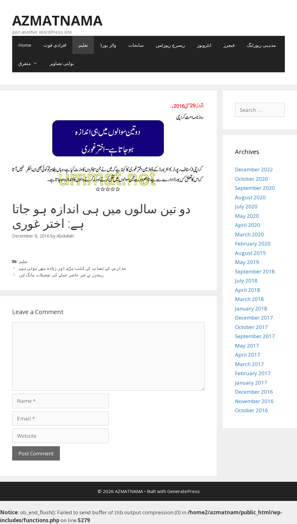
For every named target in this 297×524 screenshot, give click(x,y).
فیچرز (229, 45)
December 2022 (254, 169)
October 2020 (251, 178)
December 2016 (254, 391)
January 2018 (251, 308)
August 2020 (250, 197)
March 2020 (249, 234)
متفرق (30, 63)
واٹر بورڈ (108, 45)
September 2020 (255, 187)
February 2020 (253, 243)
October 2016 (251, 410)
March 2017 (249, 364)
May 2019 (247, 262)
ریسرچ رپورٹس (170, 45)
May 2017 (247, 345)
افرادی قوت (54, 45)
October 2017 (251, 327)
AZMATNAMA (57, 20)
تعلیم (83, 45)
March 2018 (249, 299)
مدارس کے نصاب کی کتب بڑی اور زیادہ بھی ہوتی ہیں (72, 268)
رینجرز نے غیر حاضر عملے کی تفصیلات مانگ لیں (61, 275)
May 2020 (247, 215)
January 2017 (251, 382)
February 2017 (253, 373)
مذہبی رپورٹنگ (261, 45)
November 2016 (254, 401)
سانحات (136, 45)
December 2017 (254, 317)
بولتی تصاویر (62, 63)
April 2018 (247, 289)
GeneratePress (183, 491)
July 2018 (246, 280)
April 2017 (247, 354)
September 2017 (255, 336)
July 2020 (246, 206)
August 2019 (250, 252)
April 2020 (247, 224)
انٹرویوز (204, 45)
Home (24, 45)
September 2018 (255, 271)
